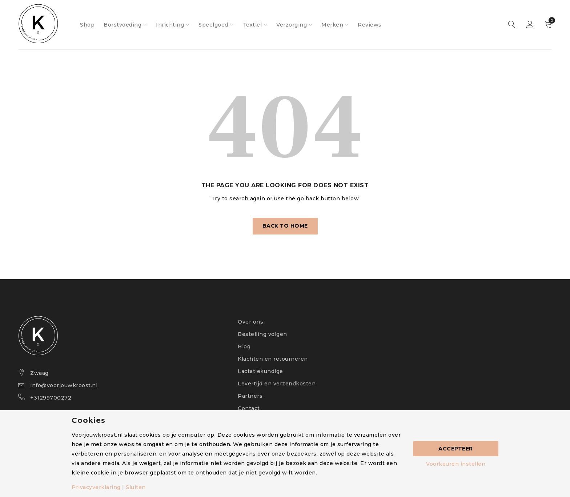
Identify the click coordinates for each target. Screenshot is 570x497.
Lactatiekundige (260, 371)
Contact (249, 408)
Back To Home (285, 226)
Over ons (250, 321)
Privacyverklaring (96, 487)
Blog (244, 346)
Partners (250, 396)
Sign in (530, 24)
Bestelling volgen (262, 334)
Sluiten (136, 487)
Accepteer (455, 448)
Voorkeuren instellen (455, 463)
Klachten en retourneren (273, 359)
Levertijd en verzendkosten (277, 383)
